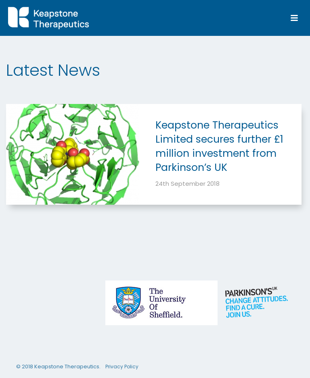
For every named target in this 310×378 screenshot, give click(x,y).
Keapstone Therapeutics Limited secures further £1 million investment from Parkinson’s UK (219, 146)
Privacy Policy (121, 366)
